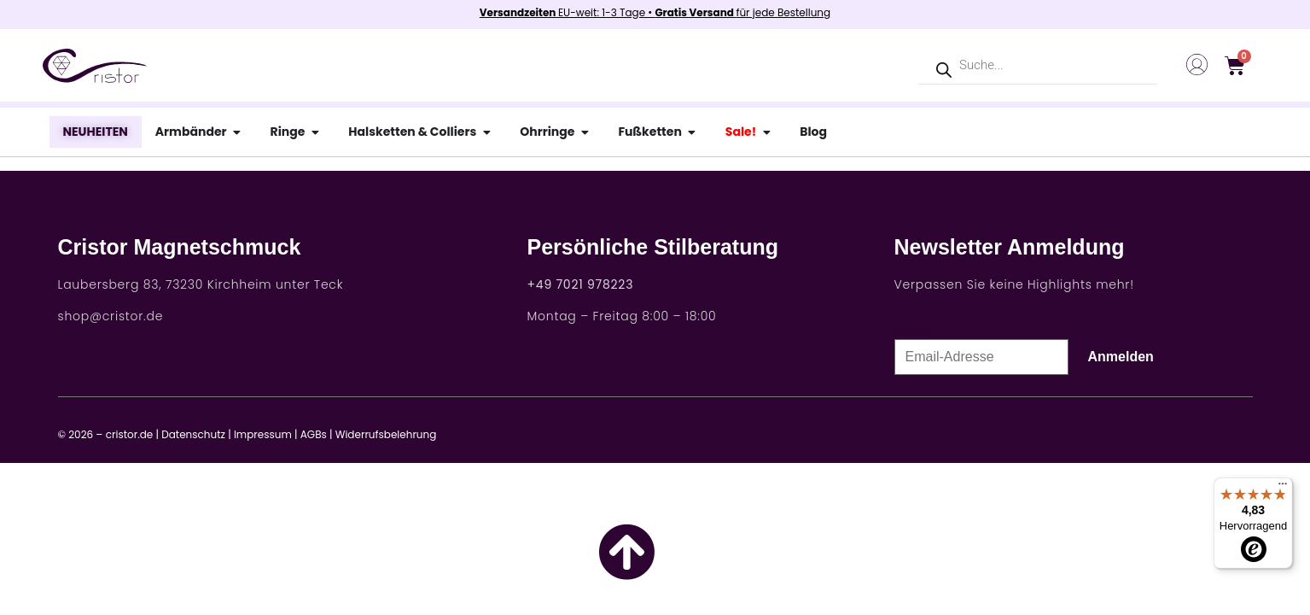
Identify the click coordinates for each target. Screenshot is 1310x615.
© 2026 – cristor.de (106, 434)
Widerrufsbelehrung (386, 434)
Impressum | (266, 434)
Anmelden (1121, 356)
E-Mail (911, 331)
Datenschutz (193, 434)
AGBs (313, 434)
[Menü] (1282, 487)
